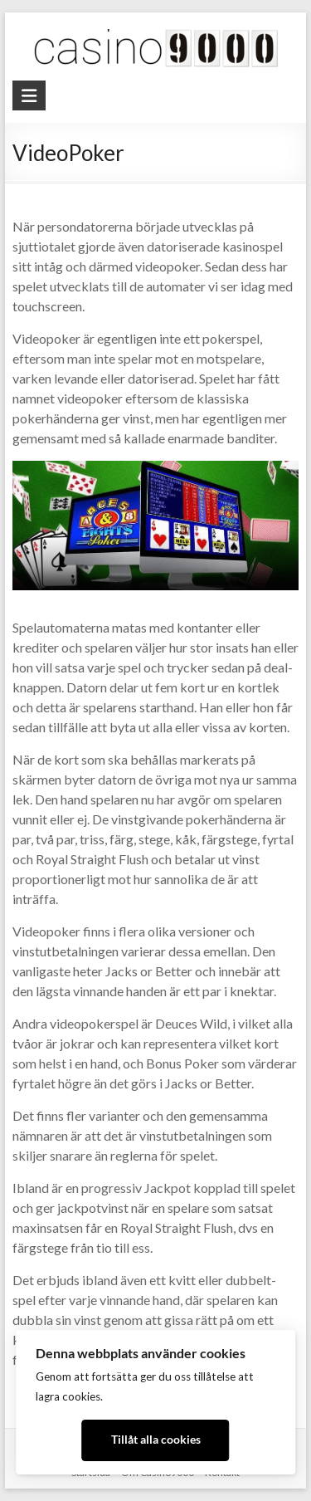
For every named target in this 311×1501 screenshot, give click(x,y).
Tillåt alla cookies (156, 1439)
